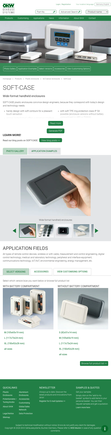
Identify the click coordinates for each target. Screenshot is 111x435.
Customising (23, 18)
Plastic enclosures (32, 79)
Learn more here (83, 407)
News (51, 18)
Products (9, 18)
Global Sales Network (24, 408)
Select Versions (45, 69)
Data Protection (26, 413)
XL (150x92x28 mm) (14, 343)
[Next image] (97, 231)
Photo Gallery (10, 69)
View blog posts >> (50, 140)
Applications (38, 18)
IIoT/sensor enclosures (51, 79)
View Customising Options (78, 69)
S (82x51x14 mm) (68, 332)
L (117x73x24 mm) (13, 338)
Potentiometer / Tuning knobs (10, 400)
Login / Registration (63, 4)
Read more (55, 123)
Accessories (59, 69)
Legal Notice (8, 413)
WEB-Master (75, 428)
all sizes (8, 349)
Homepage (7, 79)
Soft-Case (67, 79)
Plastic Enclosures (7, 393)
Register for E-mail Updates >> (52, 401)
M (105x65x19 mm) (14, 332)
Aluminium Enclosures (23, 393)
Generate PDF (55, 131)
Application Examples (27, 69)
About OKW (8, 406)
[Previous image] (14, 231)
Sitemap (6, 417)
